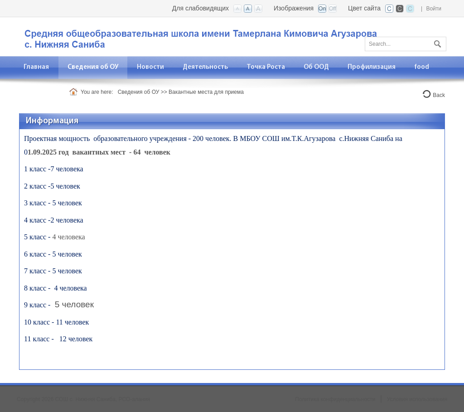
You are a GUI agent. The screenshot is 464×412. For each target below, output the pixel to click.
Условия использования (417, 399)
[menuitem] (93, 67)
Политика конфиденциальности (335, 399)
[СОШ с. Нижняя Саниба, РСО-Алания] (207, 36)
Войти (433, 8)
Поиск (436, 42)
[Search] (405, 44)
